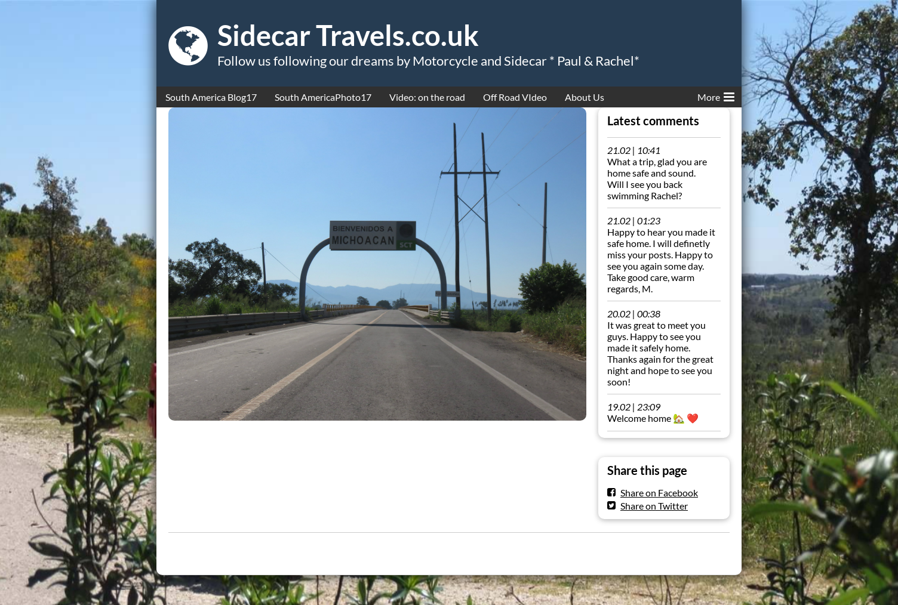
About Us (584, 97)
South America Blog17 (211, 97)
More (715, 95)
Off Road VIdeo (515, 97)
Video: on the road (427, 97)
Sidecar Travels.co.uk (348, 35)
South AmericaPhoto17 (323, 97)
